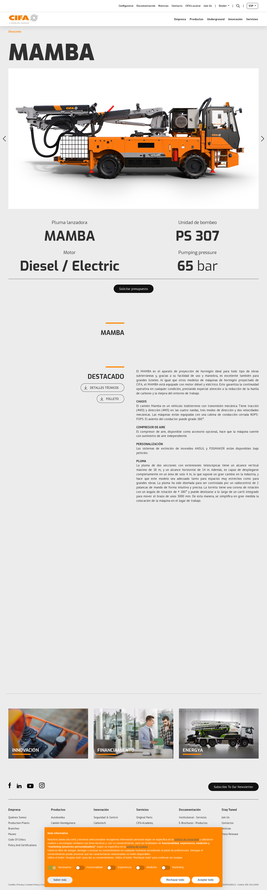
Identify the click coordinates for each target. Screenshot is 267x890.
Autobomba (58, 817)
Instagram (42, 785)
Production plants (18, 823)
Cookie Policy (32, 884)
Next (262, 138)
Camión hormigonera (63, 823)
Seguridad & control (106, 817)
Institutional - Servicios (193, 817)
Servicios (252, 19)
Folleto (109, 399)
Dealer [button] (223, 5)
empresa (180, 19)
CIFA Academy (144, 823)
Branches (13, 828)
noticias (163, 5)
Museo (12, 834)
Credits (11, 884)
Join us (208, 5)
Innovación (235, 19)
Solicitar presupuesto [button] (133, 289)
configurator (126, 5)
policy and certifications (22, 845)
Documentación (145, 5)
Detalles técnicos (101, 388)
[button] (238, 6)
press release (230, 834)
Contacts (177, 5)
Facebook (9, 785)
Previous (4, 138)
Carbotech (100, 823)
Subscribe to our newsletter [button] (233, 787)
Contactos (228, 823)
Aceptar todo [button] (206, 879)
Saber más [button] (60, 879)
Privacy (20, 884)
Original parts (144, 817)
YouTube (30, 785)
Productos (196, 19)
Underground (216, 19)
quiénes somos (17, 817)
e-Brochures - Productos (193, 823)
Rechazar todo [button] (175, 879)
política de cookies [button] (137, 846)
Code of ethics (17, 839)
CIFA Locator (193, 5)
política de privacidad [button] (186, 839)
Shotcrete (14, 31)
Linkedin (19, 785)
